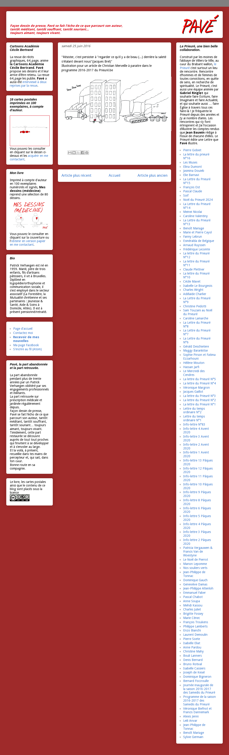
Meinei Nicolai (192, 212)
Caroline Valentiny (195, 216)
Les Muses (190, 162)
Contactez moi (23, 333)
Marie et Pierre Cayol (197, 232)
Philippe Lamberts (195, 626)
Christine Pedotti (194, 306)
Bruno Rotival (192, 664)
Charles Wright (193, 290)
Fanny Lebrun (192, 236)
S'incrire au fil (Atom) (27, 349)
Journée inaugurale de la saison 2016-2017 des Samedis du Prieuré (199, 688)
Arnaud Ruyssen (194, 245)
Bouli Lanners (192, 655)
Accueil (114, 175)
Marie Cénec (191, 618)
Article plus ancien (153, 175)
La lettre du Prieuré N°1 (199, 404)
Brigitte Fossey (193, 613)
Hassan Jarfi (191, 367)
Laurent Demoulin (195, 634)
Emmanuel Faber (194, 592)
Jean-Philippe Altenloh (198, 588)
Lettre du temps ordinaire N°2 (194, 410)
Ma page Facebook (26, 345)
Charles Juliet (192, 609)
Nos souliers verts (195, 568)
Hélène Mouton (193, 363)
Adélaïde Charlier (194, 294)
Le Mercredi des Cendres (194, 373)
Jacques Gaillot (193, 391)
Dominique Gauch (195, 580)
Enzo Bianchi (192, 630)
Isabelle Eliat (191, 643)
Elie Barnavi (191, 175)
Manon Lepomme (195, 564)
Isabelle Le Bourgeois (197, 285)
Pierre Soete (191, 639)
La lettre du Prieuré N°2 (199, 400)
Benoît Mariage (193, 228)
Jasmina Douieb (193, 170)
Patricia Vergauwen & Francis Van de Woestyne (197, 551)
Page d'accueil (22, 328)
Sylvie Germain (193, 737)
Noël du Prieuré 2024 (198, 199)
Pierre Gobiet (192, 150)
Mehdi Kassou (192, 605)
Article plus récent (76, 175)
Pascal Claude (192, 191)
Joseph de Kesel (194, 672)
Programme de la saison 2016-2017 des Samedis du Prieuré (199, 700)
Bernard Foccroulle (196, 681)
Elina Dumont (192, 166)
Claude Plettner (193, 269)
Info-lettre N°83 (194, 424)
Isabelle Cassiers (194, 668)
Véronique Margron (196, 387)
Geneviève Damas (195, 584)
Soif (186, 195)
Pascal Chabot (193, 597)
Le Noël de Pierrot (195, 559)
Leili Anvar (190, 720)
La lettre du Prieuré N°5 (199, 379)
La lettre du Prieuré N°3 (199, 396)
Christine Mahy (193, 651)
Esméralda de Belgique (198, 241)
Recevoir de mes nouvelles (26, 339)
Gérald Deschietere (196, 346)
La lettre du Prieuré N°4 (199, 383)
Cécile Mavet (191, 281)
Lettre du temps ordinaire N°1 (194, 418)
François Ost (191, 187)
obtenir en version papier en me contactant (27, 242)
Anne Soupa (191, 601)
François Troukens (195, 622)
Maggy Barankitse (195, 350)
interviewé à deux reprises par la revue (28, 83)
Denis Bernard (193, 660)
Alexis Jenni (191, 716)
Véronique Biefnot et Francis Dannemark (197, 710)
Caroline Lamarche (195, 318)
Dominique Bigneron (197, 676)
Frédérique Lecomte (196, 249)
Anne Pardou (192, 647)
